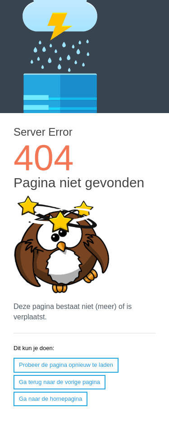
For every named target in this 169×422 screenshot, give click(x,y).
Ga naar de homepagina (50, 398)
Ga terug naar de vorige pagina (59, 382)
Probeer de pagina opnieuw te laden (66, 364)
